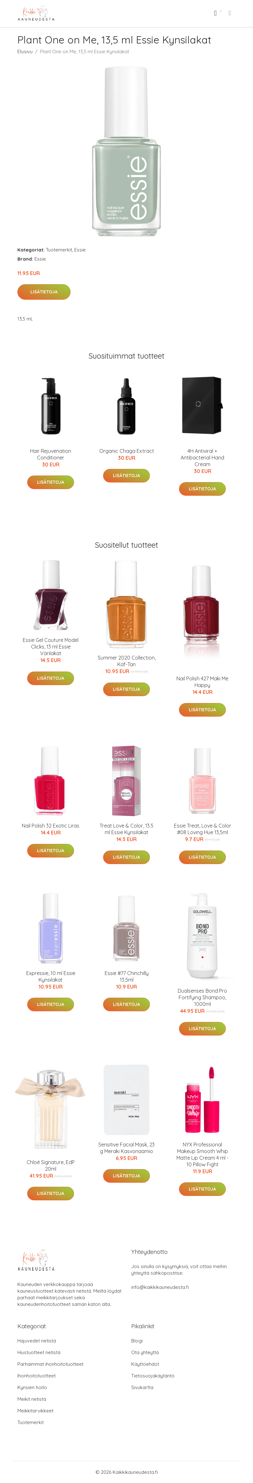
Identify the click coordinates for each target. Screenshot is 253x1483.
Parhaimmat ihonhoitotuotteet (50, 1364)
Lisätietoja (44, 292)
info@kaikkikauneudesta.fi (160, 1287)
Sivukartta (142, 1387)
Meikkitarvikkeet (35, 1411)
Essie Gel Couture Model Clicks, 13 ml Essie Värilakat (50, 646)
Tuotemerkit (59, 250)
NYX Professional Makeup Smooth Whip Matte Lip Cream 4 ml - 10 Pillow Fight (202, 1154)
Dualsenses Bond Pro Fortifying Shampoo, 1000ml (202, 997)
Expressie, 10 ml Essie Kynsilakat (50, 976)
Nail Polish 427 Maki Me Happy (202, 681)
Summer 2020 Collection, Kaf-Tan (127, 661)
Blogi (137, 1341)
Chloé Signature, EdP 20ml (51, 1165)
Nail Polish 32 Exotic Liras (50, 825)
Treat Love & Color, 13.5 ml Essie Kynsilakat (126, 828)
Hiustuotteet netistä (38, 1352)
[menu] (230, 13)
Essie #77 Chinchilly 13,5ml (127, 976)
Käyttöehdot (145, 1364)
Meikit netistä (31, 1399)
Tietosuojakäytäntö (153, 1376)
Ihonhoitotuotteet (36, 1376)
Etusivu (25, 52)
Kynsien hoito (32, 1387)
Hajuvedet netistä (36, 1341)
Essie (80, 250)
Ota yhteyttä (145, 1352)
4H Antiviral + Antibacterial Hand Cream (202, 457)
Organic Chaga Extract (126, 451)
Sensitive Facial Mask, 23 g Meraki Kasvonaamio (126, 1147)
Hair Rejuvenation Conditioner (50, 454)
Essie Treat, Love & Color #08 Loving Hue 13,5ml (202, 828)
